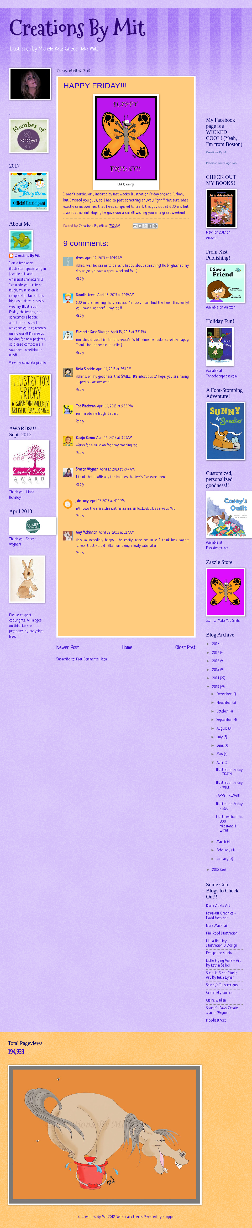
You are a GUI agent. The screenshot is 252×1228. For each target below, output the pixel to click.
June (221, 746)
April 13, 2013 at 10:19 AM (115, 295)
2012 (216, 870)
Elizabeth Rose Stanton (92, 332)
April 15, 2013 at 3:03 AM (114, 438)
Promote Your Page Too (221, 163)
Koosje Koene (85, 438)
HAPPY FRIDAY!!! (228, 796)
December (225, 694)
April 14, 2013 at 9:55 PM (115, 406)
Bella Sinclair (85, 369)
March (222, 842)
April (221, 763)
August (222, 729)
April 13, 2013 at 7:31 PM (128, 332)
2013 (216, 687)
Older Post (185, 648)
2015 (216, 670)
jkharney (82, 501)
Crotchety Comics (219, 993)
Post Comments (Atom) (92, 659)
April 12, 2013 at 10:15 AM (104, 258)
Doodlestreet (86, 295)
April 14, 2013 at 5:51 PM (114, 369)
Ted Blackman (86, 406)
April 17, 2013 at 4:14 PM (107, 501)
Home (127, 648)
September (225, 720)
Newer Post (67, 648)
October (223, 712)
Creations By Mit (77, 28)
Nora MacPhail (217, 926)
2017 (216, 653)
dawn (79, 258)
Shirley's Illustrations (222, 985)
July (220, 737)
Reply (80, 279)
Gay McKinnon (86, 533)
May (220, 754)
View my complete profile (27, 363)
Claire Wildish (216, 1001)
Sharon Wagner (87, 470)
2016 (216, 661)
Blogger (168, 1217)
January (223, 859)
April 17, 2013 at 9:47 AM (117, 470)
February (224, 850)
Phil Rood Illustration (222, 934)
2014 (216, 678)
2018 (216, 644)
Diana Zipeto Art (218, 906)
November (224, 703)
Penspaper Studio (219, 953)
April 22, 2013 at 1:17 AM (116, 533)
